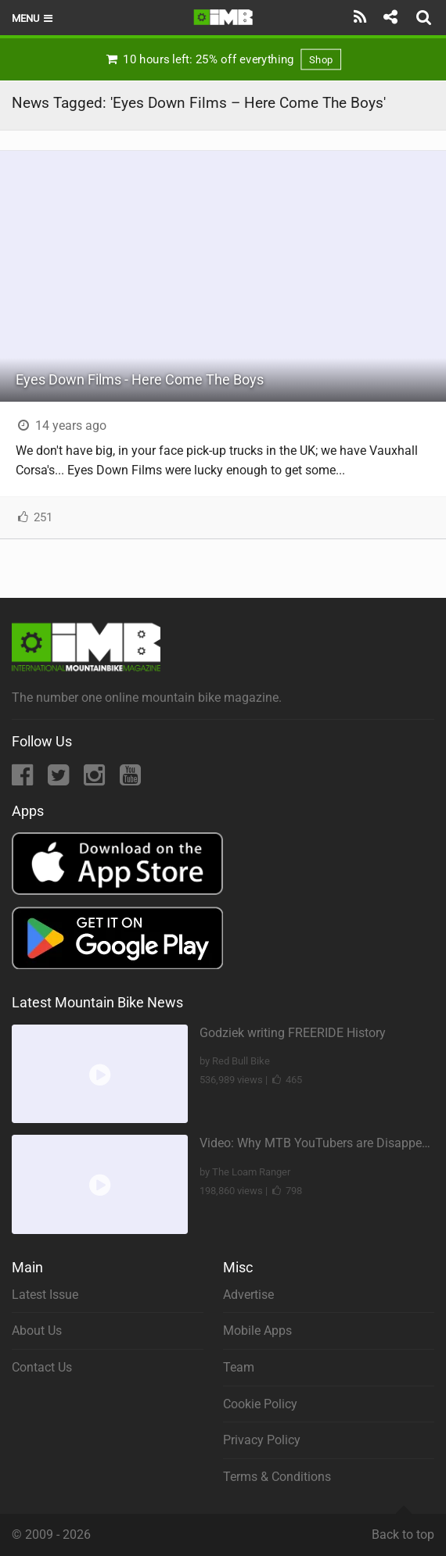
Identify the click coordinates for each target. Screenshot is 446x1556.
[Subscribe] (360, 17)
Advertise (248, 1294)
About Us (37, 1330)
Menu (33, 18)
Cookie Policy (260, 1404)
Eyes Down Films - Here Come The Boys (140, 379)
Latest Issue (45, 1294)
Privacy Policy (261, 1440)
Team (238, 1367)
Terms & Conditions (277, 1476)
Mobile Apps (257, 1330)
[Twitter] (60, 779)
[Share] (390, 17)
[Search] (425, 17)
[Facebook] (24, 779)
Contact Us (42, 1367)
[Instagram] (96, 779)
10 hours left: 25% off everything (223, 59)
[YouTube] (130, 779)
